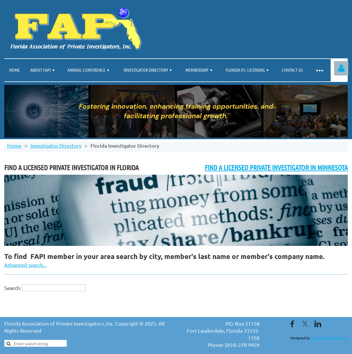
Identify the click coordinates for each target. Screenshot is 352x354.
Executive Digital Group (329, 338)
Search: (12, 288)
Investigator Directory (55, 146)
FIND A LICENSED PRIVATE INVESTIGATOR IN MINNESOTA (276, 167)
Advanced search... (25, 265)
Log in (341, 68)
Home (14, 146)
